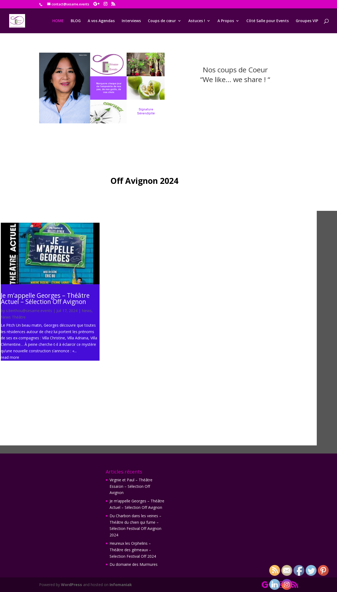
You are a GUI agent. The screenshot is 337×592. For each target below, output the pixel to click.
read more (10, 357)
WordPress (71, 584)
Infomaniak (121, 584)
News (87, 310)
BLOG (76, 21)
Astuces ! (196, 21)
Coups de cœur (162, 21)
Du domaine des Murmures (134, 564)
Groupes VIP (307, 21)
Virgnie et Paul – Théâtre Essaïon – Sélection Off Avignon (158, 357)
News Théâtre (13, 317)
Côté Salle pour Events (267, 21)
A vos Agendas (101, 21)
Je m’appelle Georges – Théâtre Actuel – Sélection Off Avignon (45, 298)
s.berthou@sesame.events (29, 310)
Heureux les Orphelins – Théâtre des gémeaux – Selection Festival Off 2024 (133, 550)
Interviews (131, 21)
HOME (58, 21)
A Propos (225, 21)
